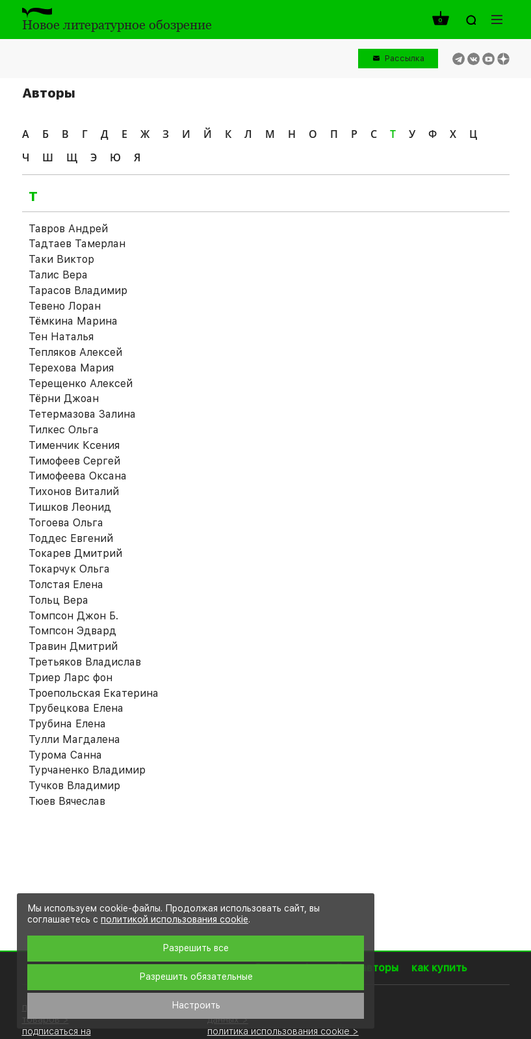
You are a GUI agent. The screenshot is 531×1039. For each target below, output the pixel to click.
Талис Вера (58, 275)
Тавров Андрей (68, 229)
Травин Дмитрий (73, 646)
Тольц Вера (58, 600)
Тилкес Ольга (64, 430)
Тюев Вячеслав (67, 801)
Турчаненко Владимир (87, 770)
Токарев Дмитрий (75, 553)
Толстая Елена (66, 584)
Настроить (196, 1005)
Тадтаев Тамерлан (77, 243)
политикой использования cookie (174, 919)
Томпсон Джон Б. (73, 616)
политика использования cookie (278, 1030)
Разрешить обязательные (196, 976)
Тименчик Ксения (74, 445)
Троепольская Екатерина (94, 693)
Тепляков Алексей (75, 352)
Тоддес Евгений (71, 538)
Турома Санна (65, 755)
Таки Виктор (61, 259)
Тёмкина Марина (73, 321)
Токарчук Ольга (69, 569)
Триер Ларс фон (70, 677)
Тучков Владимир (74, 785)
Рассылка (404, 58)
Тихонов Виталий (74, 491)
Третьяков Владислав (85, 662)
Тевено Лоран (65, 306)
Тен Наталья (61, 337)
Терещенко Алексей (81, 383)
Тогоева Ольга (66, 523)
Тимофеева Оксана (78, 476)
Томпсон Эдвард (72, 631)
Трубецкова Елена (76, 708)
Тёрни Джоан (64, 398)
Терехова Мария (71, 368)
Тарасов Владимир (78, 290)
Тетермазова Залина (82, 414)
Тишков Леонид (70, 507)
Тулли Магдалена (74, 739)
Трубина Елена (67, 724)
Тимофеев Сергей (74, 461)
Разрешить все (195, 948)
